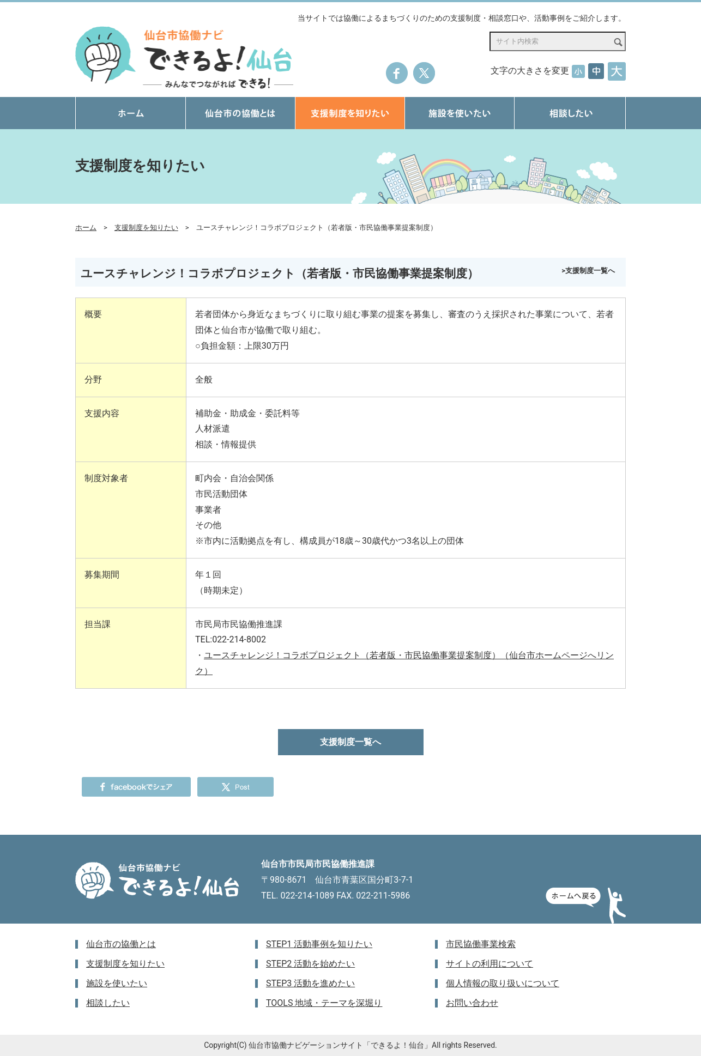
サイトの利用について (489, 963)
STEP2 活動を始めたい (310, 963)
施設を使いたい (116, 983)
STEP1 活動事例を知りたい (319, 944)
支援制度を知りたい (146, 227)
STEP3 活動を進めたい (310, 983)
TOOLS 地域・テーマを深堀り (324, 1003)
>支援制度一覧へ (588, 270)
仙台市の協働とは (121, 944)
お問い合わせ (472, 1003)
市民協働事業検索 (481, 944)
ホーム (85, 227)
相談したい (108, 1003)
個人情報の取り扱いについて (502, 983)
